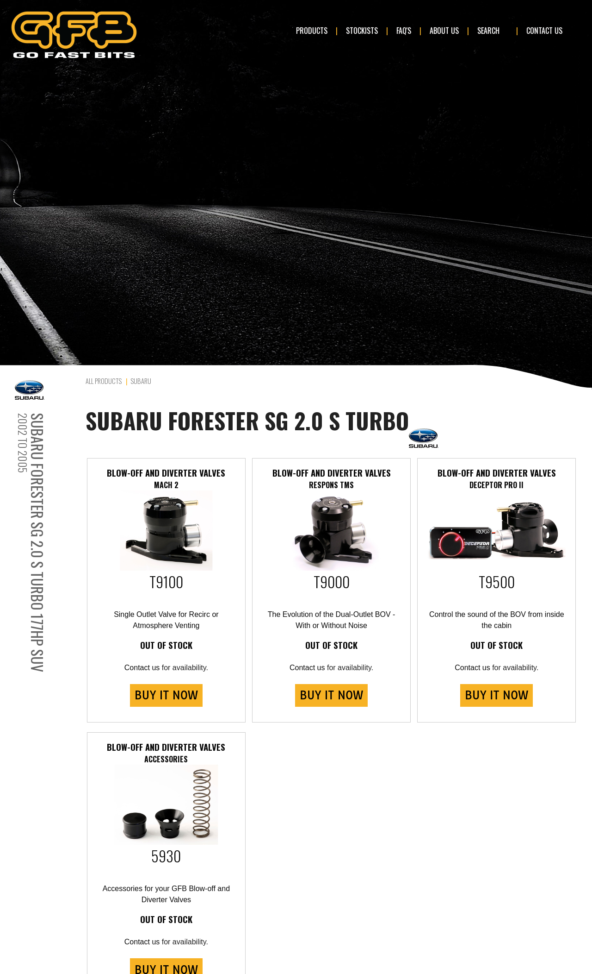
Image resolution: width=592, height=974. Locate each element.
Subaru (140, 381)
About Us (444, 30)
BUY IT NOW (166, 695)
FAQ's (403, 30)
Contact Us (544, 30)
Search (488, 30)
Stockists (362, 30)
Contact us (142, 668)
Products (311, 30)
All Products (104, 381)
